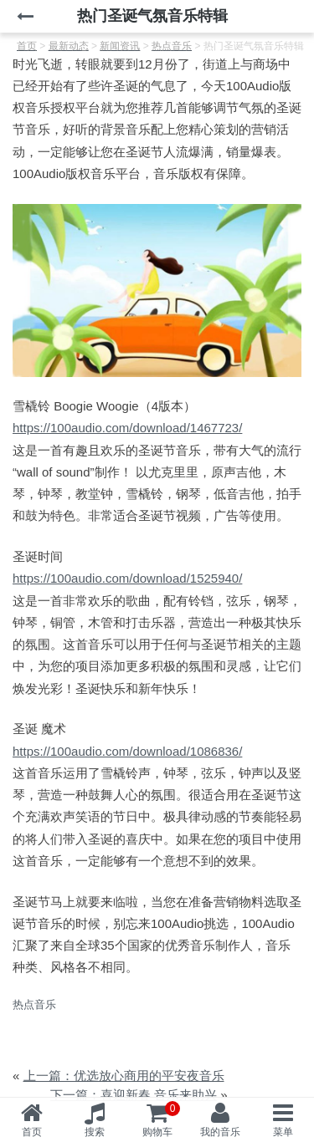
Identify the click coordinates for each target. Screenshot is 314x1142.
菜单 (283, 1132)
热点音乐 (34, 1004)
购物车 (161, 1119)
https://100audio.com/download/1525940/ (127, 578)
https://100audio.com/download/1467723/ (127, 428)
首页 (32, 1132)
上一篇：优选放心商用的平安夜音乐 (123, 1075)
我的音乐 (220, 1132)
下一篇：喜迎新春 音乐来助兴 (133, 1095)
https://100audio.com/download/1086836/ (127, 751)
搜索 (95, 1132)
